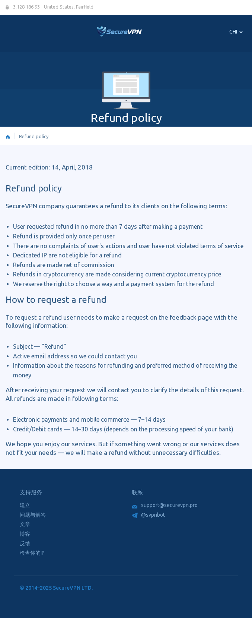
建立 (25, 505)
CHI (236, 32)
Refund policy (33, 136)
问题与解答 (33, 515)
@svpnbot (148, 515)
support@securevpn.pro (165, 505)
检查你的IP (32, 553)
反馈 (25, 543)
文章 (25, 524)
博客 (25, 534)
